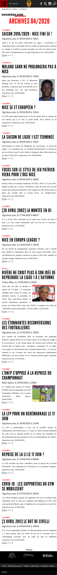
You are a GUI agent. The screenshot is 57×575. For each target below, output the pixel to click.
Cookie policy (34, 566)
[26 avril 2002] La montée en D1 (26, 210)
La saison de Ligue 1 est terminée (28, 137)
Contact (4, 572)
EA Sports (12, 555)
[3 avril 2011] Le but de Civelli (25, 521)
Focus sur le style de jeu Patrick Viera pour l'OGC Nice (28, 172)
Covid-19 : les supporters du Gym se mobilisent (28, 486)
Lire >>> (7, 55)
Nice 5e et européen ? (19, 107)
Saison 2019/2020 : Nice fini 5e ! (27, 34)
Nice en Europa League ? (21, 240)
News (15, 9)
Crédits (26, 566)
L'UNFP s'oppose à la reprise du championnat (27, 375)
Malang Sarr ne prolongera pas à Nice (29, 69)
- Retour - (29, 550)
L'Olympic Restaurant (28, 555)
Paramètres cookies (47, 566)
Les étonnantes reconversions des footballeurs (26, 325)
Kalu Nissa (48, 555)
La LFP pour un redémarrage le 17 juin (28, 416)
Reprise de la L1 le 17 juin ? (23, 454)
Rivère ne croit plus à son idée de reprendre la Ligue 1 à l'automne (29, 275)
